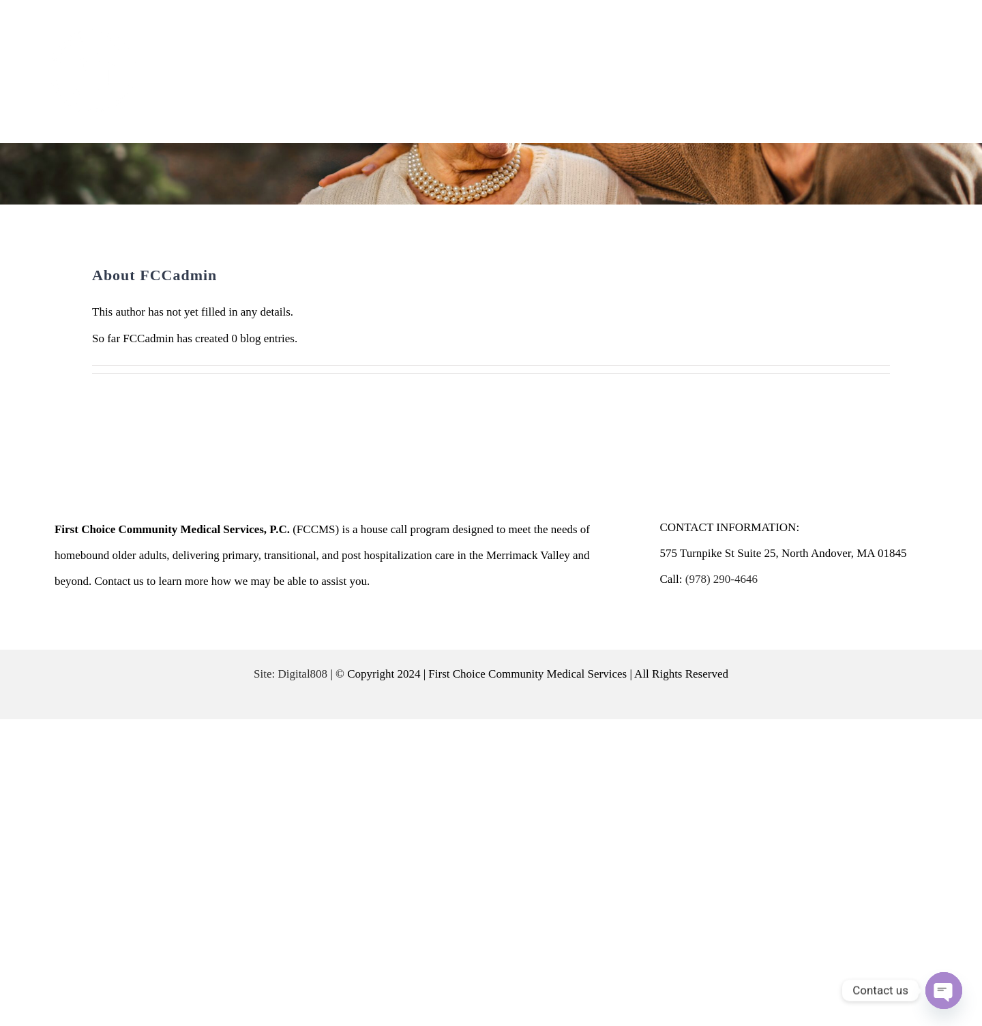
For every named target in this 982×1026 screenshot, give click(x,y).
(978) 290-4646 (721, 579)
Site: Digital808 (290, 673)
